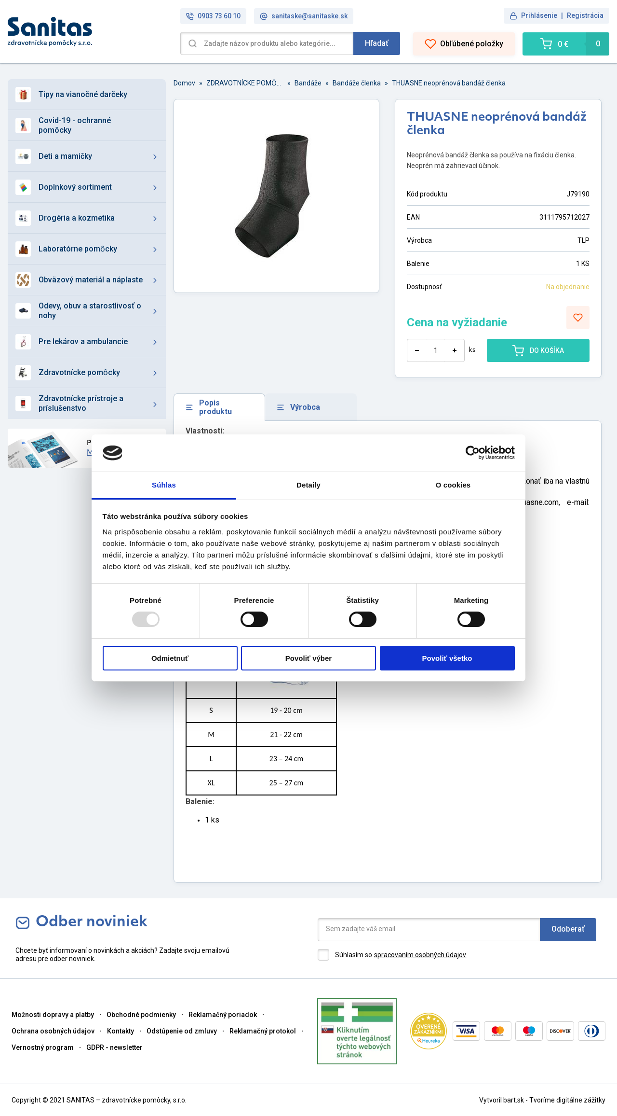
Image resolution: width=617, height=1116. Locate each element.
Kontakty (120, 1031)
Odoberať (568, 929)
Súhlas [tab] (164, 485)
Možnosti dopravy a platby (53, 1014)
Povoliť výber (308, 658)
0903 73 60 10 (213, 16)
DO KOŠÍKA (538, 350)
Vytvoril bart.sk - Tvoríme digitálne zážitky (542, 1100)
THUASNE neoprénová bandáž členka (449, 83)
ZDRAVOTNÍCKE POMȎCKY (244, 83)
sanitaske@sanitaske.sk (304, 16)
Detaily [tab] (308, 485)
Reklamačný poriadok (222, 1014)
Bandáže (308, 83)
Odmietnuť (169, 658)
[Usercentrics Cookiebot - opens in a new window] (472, 453)
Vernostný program (43, 1047)
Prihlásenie (539, 15)
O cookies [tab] (453, 485)
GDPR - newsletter (114, 1047)
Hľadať (377, 43)
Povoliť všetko (447, 658)
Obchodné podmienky (141, 1014)
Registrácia (585, 15)
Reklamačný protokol (262, 1031)
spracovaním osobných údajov (420, 955)
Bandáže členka (357, 83)
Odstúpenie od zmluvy (182, 1031)
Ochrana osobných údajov (53, 1031)
